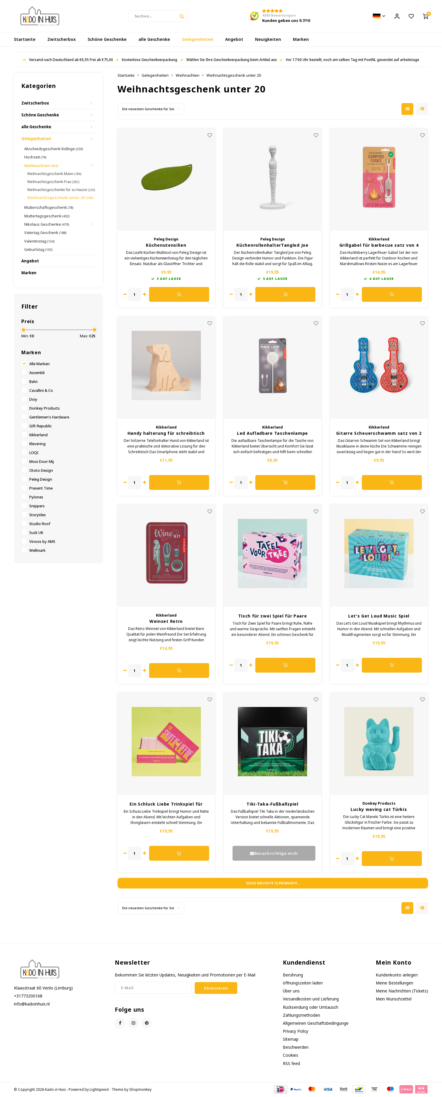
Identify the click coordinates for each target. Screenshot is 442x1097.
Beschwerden (296, 1048)
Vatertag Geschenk (45, 233)
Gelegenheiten (197, 40)
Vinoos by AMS (42, 542)
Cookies (290, 1055)
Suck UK (36, 533)
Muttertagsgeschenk (47, 216)
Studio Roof (39, 524)
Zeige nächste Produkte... (273, 883)
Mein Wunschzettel (394, 999)
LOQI (33, 453)
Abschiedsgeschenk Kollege (53, 149)
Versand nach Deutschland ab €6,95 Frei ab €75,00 (68, 60)
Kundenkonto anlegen (397, 975)
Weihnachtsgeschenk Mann (54, 174)
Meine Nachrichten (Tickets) (402, 991)
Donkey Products (44, 408)
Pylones (36, 497)
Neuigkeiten (268, 40)
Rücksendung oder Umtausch (310, 1008)
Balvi (33, 382)
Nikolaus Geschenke (46, 224)
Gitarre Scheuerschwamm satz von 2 (378, 434)
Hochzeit (35, 157)
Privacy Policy (295, 1032)
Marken (301, 40)
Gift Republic (40, 426)
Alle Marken (39, 364)
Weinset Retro (166, 622)
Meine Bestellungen (394, 983)
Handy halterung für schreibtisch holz (166, 434)
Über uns (291, 991)
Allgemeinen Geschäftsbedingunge (316, 1024)
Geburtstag (38, 250)
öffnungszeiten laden (303, 983)
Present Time (41, 488)
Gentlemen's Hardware (49, 417)
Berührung (293, 975)
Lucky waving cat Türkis (379, 810)
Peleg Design (40, 479)
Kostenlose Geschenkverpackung (146, 60)
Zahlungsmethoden (301, 1016)
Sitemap (291, 1040)
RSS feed (291, 1064)
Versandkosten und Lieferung (311, 999)
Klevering (37, 444)
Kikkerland (38, 435)
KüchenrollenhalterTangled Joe (272, 245)
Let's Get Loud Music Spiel (378, 616)
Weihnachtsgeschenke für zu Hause (61, 190)
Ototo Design (41, 471)
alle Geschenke (154, 40)
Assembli (37, 373)
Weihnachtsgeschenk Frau (53, 182)
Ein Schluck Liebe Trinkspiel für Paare (166, 805)
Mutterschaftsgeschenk (48, 208)
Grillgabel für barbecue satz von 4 (379, 245)
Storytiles (37, 515)
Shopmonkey (140, 1090)
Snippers (37, 506)
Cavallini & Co (41, 391)
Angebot (234, 40)
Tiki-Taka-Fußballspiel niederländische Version (272, 805)
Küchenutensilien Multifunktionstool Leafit (166, 246)
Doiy (33, 399)
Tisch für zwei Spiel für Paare (272, 616)
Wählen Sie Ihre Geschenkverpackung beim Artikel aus (228, 60)
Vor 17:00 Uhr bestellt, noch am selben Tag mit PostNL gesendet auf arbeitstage (349, 60)
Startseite (25, 40)
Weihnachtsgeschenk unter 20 (60, 198)
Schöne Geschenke (107, 40)
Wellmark (37, 551)
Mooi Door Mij (41, 462)
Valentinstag (39, 241)
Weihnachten (41, 166)
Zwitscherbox (61, 40)
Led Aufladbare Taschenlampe (272, 434)
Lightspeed (99, 1090)
